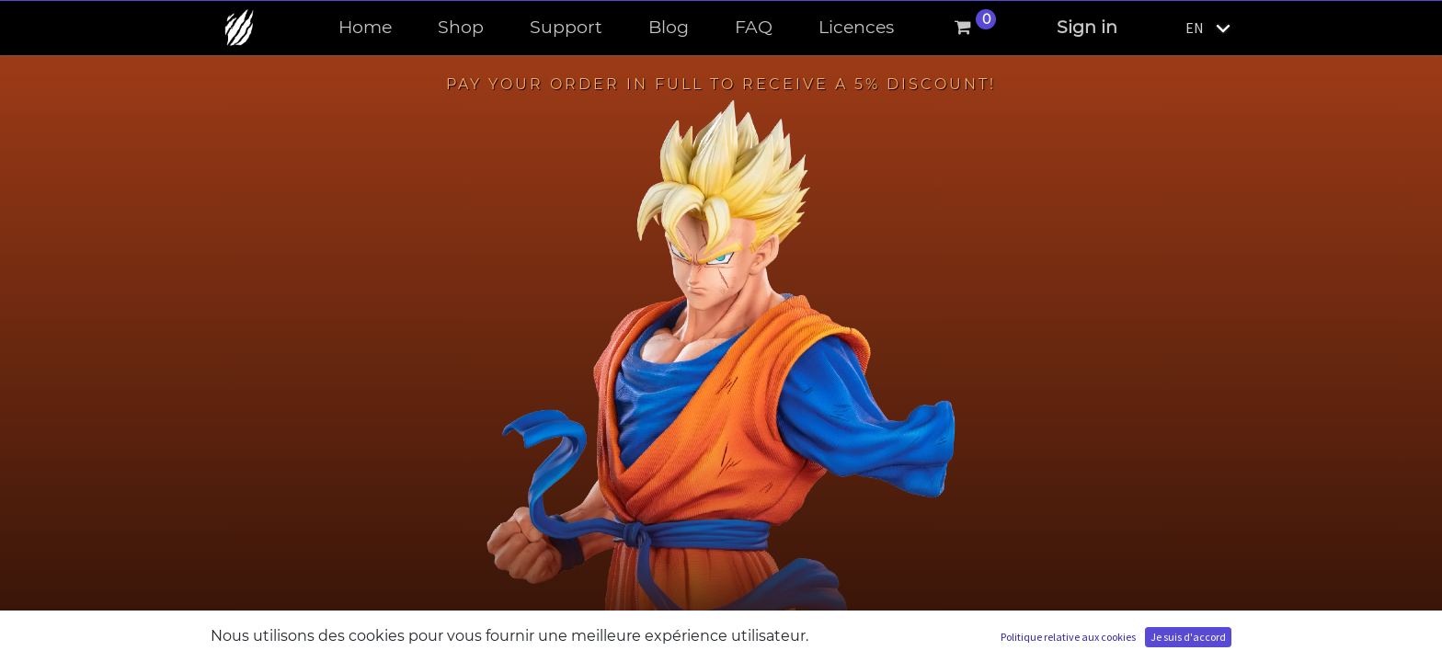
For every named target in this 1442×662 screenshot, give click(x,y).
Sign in (1087, 27)
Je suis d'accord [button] (1188, 637)
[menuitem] (365, 28)
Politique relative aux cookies (1068, 637)
